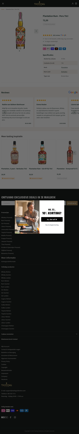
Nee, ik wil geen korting (51, 225)
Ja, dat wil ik (52, 219)
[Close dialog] (62, 202)
